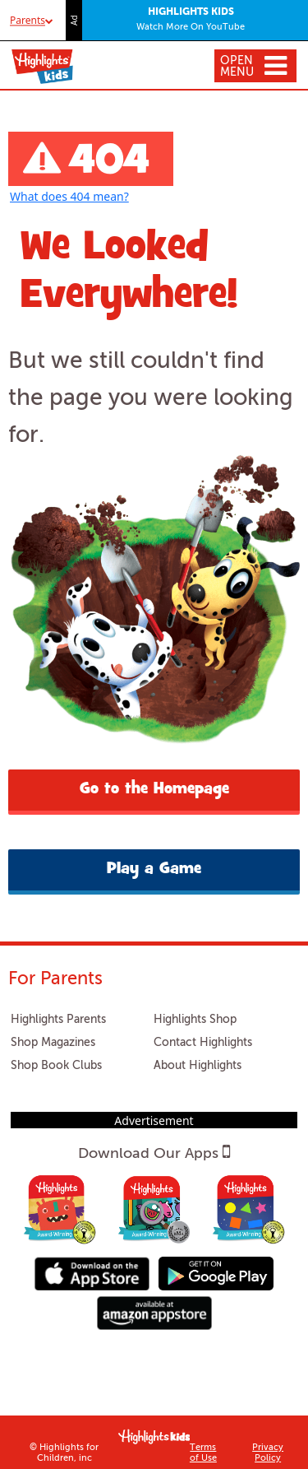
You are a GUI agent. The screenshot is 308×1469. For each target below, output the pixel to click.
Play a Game (154, 870)
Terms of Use (203, 1453)
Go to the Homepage (154, 790)
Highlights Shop (195, 1019)
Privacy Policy (267, 1453)
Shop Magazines (53, 1042)
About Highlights (197, 1066)
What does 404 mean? (69, 196)
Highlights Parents (58, 1019)
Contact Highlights (203, 1042)
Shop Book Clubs (56, 1066)
